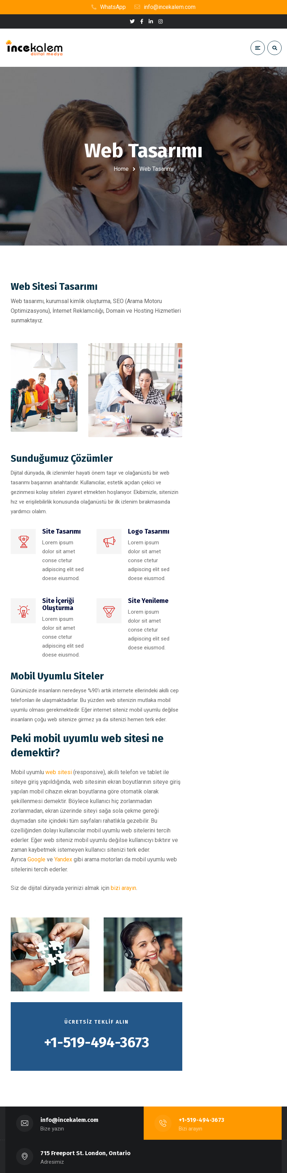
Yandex (63, 859)
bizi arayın (123, 888)
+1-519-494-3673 (202, 1120)
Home (121, 168)
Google (36, 859)
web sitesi (58, 772)
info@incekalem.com (69, 1120)
